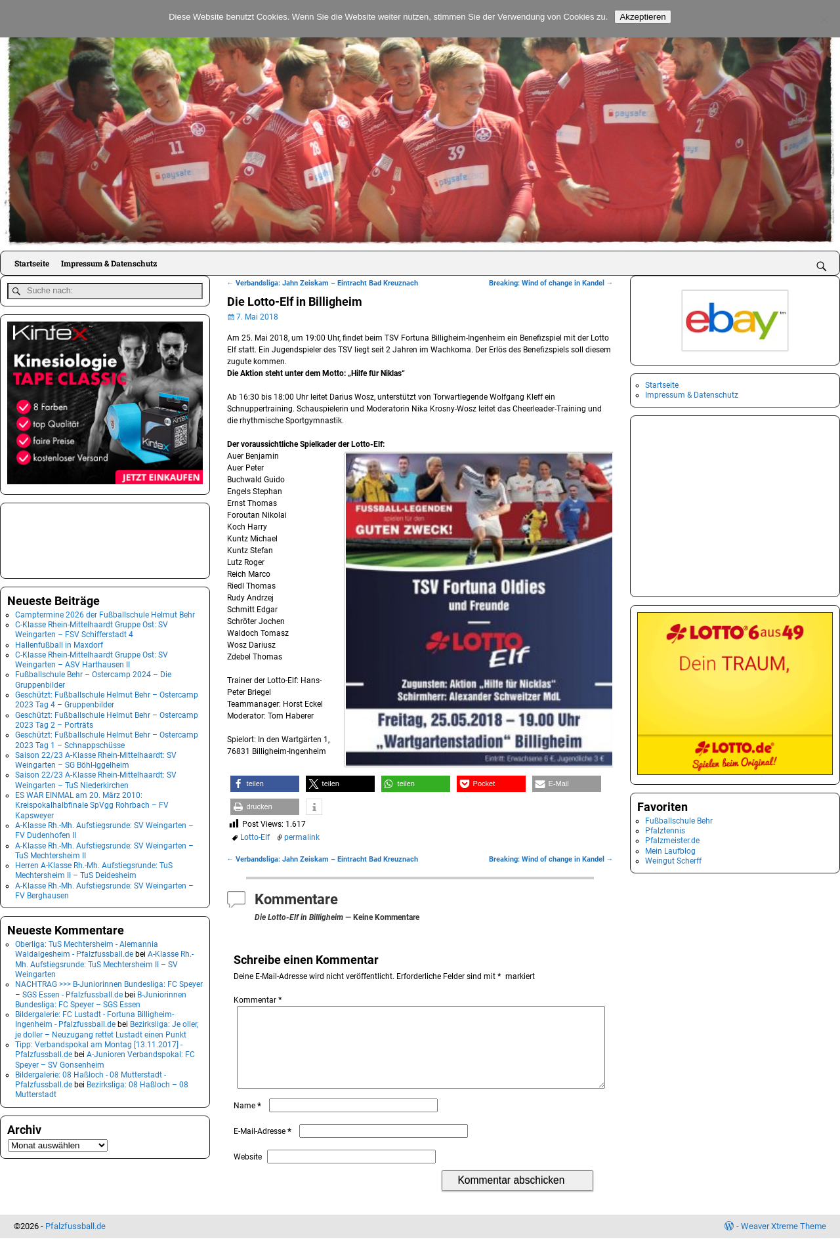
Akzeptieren (642, 17)
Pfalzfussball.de (75, 1242)
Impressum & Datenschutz (109, 263)
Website (248, 1172)
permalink (302, 837)
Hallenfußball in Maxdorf (59, 642)
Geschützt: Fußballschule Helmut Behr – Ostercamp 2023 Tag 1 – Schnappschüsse (106, 737)
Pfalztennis (665, 830)
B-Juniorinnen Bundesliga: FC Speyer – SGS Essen (100, 997)
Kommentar (259, 1000)
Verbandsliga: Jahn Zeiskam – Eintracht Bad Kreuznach (323, 283)
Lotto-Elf (255, 837)
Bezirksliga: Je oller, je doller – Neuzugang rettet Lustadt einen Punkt (106, 1027)
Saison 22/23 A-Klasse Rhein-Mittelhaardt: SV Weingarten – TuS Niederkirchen (96, 777)
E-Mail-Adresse (264, 1147)
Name (249, 1121)
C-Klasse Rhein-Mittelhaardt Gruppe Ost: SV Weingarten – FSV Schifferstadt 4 (91, 627)
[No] (823, 19)
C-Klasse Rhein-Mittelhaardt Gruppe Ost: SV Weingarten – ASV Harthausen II (91, 657)
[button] (264, 784)
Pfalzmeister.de (672, 840)
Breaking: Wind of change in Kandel (551, 283)
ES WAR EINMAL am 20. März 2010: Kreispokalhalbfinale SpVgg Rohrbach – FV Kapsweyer (92, 803)
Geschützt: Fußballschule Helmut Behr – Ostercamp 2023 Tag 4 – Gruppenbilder (106, 697)
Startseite (31, 263)
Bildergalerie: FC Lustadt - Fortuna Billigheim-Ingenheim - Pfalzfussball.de (94, 1016)
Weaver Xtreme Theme (783, 1242)
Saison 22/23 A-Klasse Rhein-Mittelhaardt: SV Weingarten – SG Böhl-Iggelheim (96, 757)
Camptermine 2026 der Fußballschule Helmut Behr (105, 612)
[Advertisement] (72, 536)
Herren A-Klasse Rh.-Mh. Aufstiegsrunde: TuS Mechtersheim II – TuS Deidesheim (94, 867)
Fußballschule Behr (679, 821)
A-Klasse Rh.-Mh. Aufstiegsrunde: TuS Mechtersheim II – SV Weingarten (104, 962)
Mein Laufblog (670, 851)
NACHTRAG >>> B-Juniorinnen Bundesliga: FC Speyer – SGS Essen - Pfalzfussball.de (109, 987)
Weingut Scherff (673, 861)
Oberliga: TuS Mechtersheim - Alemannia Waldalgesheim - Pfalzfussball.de (86, 946)
